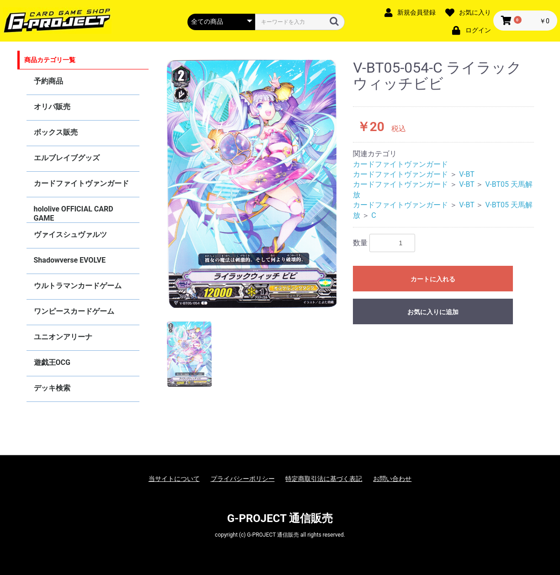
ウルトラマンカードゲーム (78, 285)
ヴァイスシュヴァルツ (70, 234)
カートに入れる (433, 279)
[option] (252, 184)
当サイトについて (174, 478)
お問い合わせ (392, 478)
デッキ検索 (52, 388)
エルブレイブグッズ (67, 157)
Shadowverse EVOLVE (70, 260)
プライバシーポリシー (243, 478)
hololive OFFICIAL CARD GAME (73, 213)
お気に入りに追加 (433, 312)
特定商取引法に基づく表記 (323, 478)
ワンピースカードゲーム (74, 311)
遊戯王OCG (52, 362)
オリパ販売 (52, 106)
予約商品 (48, 81)
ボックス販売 (56, 132)
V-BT (467, 174)
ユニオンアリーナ (63, 336)
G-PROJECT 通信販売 (280, 518)
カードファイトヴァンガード (81, 183)
